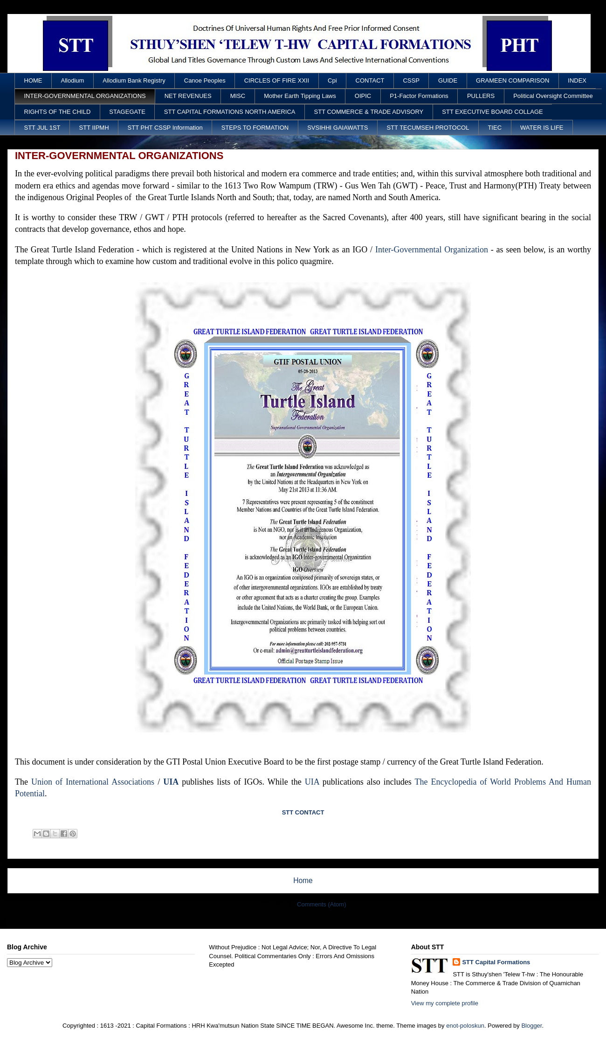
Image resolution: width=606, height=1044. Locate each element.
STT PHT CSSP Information (165, 127)
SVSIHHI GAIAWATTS (337, 127)
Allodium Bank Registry (134, 80)
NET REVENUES (188, 95)
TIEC (495, 127)
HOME (33, 80)
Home (303, 880)
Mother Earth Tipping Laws (300, 95)
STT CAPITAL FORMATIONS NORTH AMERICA (230, 111)
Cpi (332, 80)
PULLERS (481, 95)
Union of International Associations (92, 781)
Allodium (72, 80)
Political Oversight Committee (553, 95)
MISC (238, 95)
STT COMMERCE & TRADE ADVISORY (369, 111)
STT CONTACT (303, 812)
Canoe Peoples (205, 80)
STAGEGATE (127, 111)
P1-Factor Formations (419, 95)
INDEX (577, 80)
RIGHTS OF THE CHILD (57, 111)
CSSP (411, 80)
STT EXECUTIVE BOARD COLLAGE (492, 111)
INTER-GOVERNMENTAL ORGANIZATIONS (85, 95)
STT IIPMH (94, 127)
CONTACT (370, 80)
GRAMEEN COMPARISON (512, 80)
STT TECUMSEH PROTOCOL (427, 127)
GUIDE (447, 80)
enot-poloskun (465, 1025)
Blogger (531, 1025)
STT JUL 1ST (42, 127)
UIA (171, 781)
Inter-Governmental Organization (431, 249)
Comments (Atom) (321, 904)
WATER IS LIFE (541, 127)
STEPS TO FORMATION (255, 127)
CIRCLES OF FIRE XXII (276, 80)
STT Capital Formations (496, 962)
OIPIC (363, 95)
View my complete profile (444, 1003)
